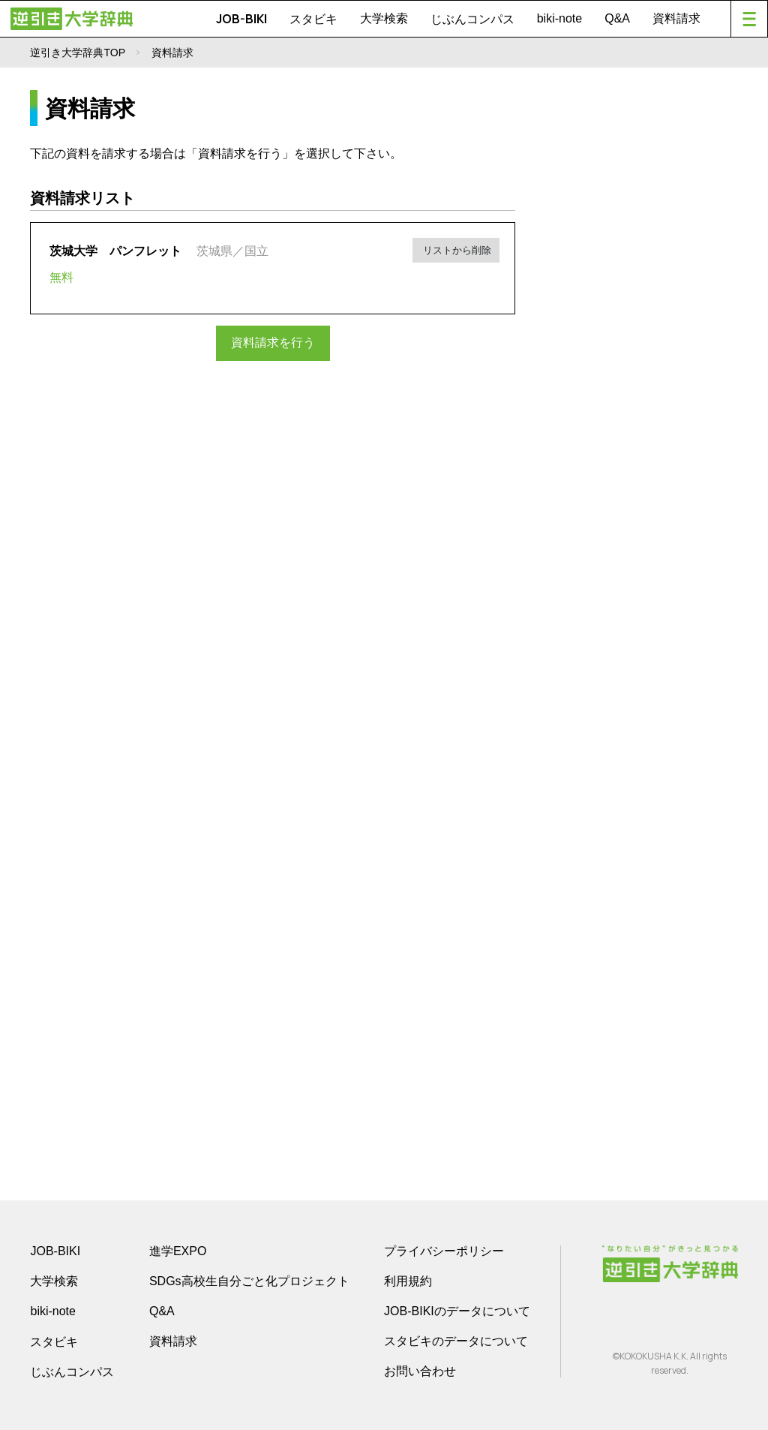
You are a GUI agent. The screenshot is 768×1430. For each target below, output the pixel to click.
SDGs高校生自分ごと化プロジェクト (249, 1281)
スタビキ (314, 19)
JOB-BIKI (241, 19)
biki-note (559, 18)
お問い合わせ (420, 1371)
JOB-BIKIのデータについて (457, 1311)
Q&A (617, 18)
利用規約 (408, 1281)
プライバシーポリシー (444, 1251)
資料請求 (676, 18)
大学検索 (384, 18)
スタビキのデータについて (456, 1341)
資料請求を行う (273, 342)
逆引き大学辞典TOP (77, 53)
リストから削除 (457, 248)
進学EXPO (177, 1251)
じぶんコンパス (472, 19)
